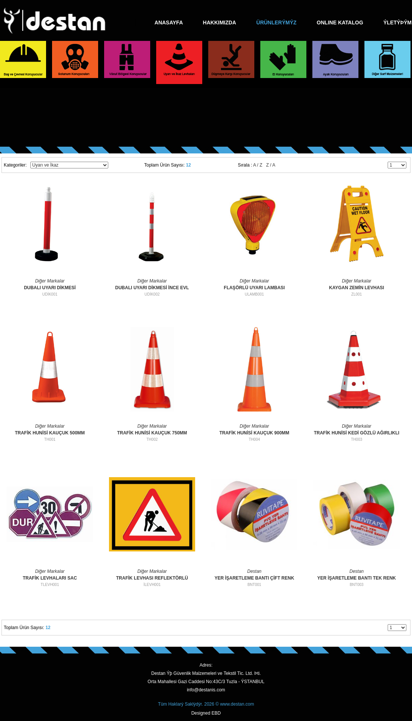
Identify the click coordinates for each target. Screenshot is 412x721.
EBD (216, 713)
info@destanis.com (206, 689)
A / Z (258, 165)
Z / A (270, 165)
